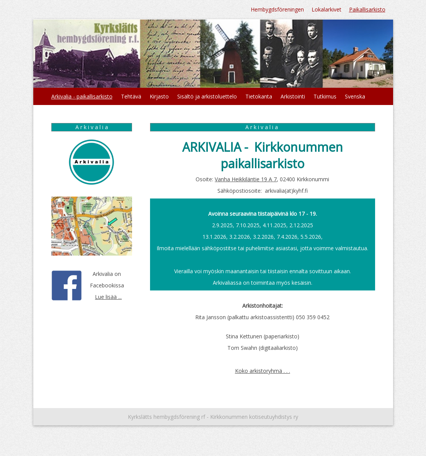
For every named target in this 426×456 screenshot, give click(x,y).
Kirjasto (159, 96)
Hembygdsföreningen (277, 9)
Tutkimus (324, 96)
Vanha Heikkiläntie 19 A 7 (246, 179)
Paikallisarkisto (367, 9)
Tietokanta (258, 96)
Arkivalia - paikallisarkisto (82, 96)
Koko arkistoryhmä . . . (262, 370)
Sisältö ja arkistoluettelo (207, 96)
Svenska (355, 96)
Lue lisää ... (108, 296)
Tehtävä (131, 96)
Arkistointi (293, 96)
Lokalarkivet (326, 9)
